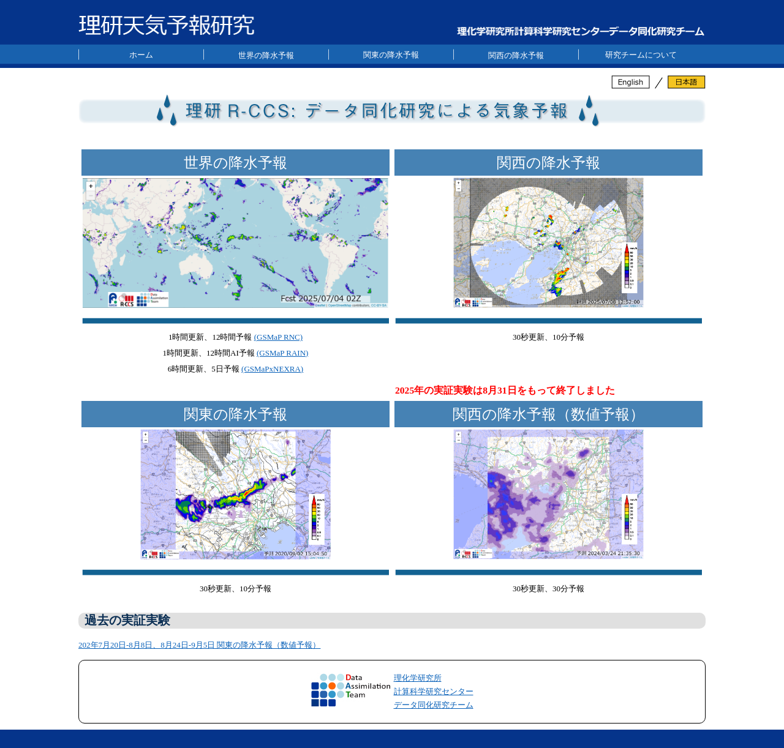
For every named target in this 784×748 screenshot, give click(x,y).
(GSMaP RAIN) (282, 352)
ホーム (141, 54)
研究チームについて (641, 54)
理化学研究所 (418, 678)
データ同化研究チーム (433, 704)
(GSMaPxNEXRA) (272, 368)
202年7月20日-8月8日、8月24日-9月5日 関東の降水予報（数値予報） (199, 644)
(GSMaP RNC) (278, 337)
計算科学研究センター (433, 691)
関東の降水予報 (391, 54)
